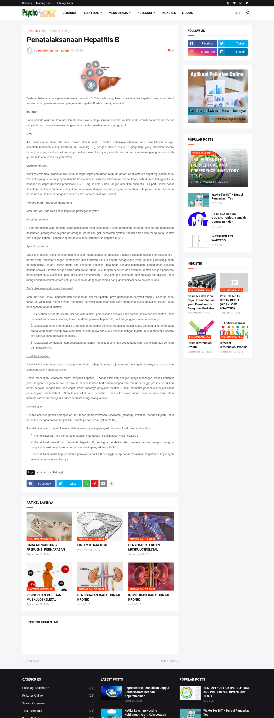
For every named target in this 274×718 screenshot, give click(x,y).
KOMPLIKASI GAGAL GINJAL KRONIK (149, 597)
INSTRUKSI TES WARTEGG (222, 238)
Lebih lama (168, 661)
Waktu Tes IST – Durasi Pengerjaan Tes (227, 196)
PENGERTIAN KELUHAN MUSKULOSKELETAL (44, 597)
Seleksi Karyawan (58, 703)
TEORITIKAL (90, 13)
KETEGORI (145, 13)
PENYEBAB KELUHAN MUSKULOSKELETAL (144, 547)
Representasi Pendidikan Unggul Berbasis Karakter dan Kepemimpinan (147, 692)
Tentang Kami (44, 3)
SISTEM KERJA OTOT (92, 545)
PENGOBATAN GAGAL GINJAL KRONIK (99, 597)
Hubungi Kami (64, 3)
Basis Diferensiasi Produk (200, 345)
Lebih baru (32, 661)
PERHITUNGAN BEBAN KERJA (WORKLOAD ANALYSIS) (230, 302)
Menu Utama (118, 13)
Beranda (27, 3)
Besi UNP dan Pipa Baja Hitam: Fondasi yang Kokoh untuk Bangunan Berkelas (201, 302)
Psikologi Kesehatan (58, 688)
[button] (237, 13)
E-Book (187, 13)
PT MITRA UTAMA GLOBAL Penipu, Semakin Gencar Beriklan (229, 218)
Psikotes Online (58, 696)
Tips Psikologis (58, 711)
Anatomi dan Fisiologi (55, 31)
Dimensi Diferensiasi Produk (233, 345)
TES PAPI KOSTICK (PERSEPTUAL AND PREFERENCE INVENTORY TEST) (226, 692)
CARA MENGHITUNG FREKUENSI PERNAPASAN (46, 547)
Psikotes (169, 13)
